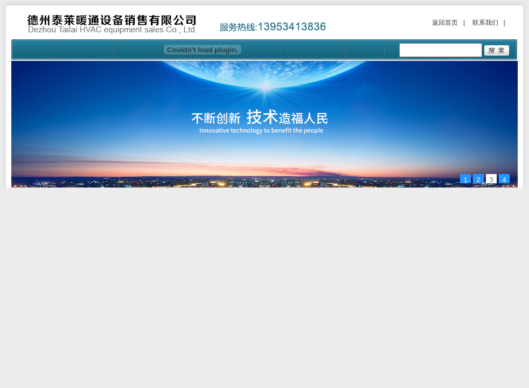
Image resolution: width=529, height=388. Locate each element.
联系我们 (485, 22)
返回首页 (445, 22)
